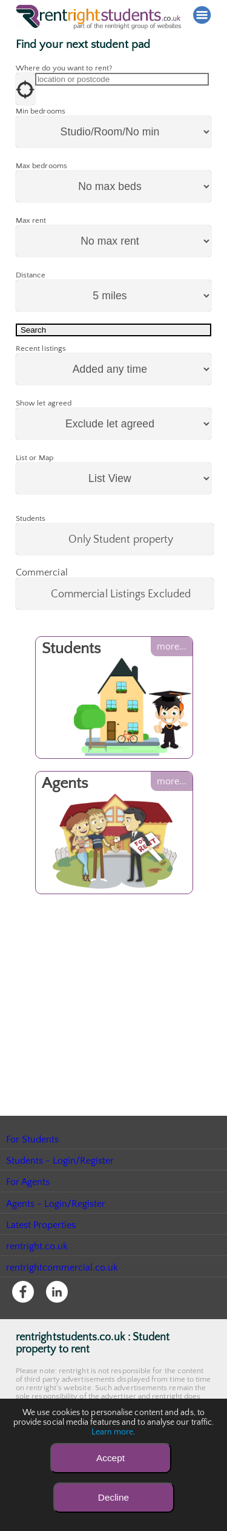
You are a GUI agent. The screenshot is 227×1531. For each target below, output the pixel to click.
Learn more (112, 1432)
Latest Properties (41, 1268)
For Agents (28, 1225)
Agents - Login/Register (56, 1247)
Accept (110, 1458)
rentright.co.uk (37, 1290)
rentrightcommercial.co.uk (62, 1311)
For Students (32, 1183)
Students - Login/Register (60, 1204)
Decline (113, 1497)
